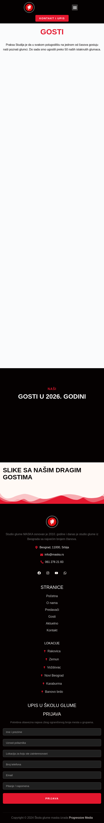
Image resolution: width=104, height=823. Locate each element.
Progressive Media (81, 817)
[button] (75, 7)
